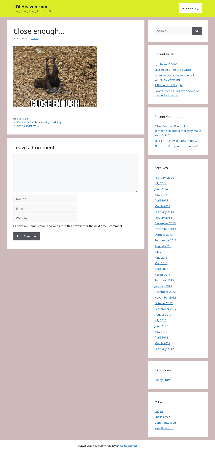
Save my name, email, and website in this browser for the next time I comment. (70, 226)
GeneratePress (128, 445)
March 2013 (162, 275)
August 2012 (163, 315)
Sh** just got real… (28, 125)
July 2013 (161, 252)
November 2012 (165, 297)
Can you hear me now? (183, 146)
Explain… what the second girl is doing (39, 122)
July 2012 (161, 320)
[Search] (197, 31)
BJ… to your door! (166, 64)
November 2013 (165, 229)
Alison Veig (162, 126)
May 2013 (161, 263)
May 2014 (161, 195)
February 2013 (164, 280)
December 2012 (165, 292)
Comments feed (165, 422)
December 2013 (165, 223)
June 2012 (161, 326)
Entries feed (162, 417)
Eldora (159, 146)
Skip (157, 141)
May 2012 (161, 332)
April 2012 (161, 337)
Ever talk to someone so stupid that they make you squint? (178, 130)
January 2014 (163, 217)
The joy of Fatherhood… (181, 141)
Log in (159, 411)
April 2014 (161, 200)
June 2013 (161, 257)
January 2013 (163, 286)
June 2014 (161, 189)
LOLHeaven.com (30, 6)
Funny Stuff (23, 118)
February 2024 (164, 177)
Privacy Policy (190, 8)
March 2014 (162, 206)
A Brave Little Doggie (169, 85)
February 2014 (164, 212)
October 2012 (164, 303)
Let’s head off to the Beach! (173, 70)
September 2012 (166, 309)
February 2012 (164, 349)
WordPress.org (164, 428)
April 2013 (161, 269)
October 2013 (164, 235)
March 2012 (162, 343)
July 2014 (161, 183)
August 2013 (163, 246)
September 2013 (166, 240)
